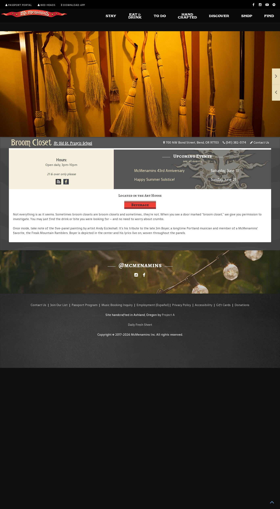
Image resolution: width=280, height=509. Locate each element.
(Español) (162, 304)
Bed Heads (46, 5)
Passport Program (84, 304)
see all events (192, 161)
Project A (168, 314)
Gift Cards (223, 304)
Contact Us (259, 142)
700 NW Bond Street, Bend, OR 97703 (191, 142)
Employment (146, 304)
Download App (73, 5)
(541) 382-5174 (234, 142)
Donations (242, 304)
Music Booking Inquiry (117, 304)
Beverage (140, 205)
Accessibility (203, 304)
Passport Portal (18, 5)
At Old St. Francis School (73, 143)
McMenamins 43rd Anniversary (159, 171)
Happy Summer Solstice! (154, 179)
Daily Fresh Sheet (140, 324)
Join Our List (59, 304)
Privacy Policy (181, 304)
